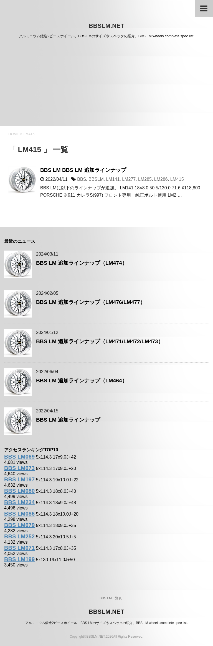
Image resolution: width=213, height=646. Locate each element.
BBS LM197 (19, 479)
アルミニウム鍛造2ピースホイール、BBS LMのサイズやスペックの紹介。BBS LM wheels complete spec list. (106, 623)
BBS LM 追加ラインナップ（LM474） (81, 263)
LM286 (161, 179)
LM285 (145, 179)
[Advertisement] (106, 84)
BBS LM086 (19, 514)
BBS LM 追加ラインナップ (68, 420)
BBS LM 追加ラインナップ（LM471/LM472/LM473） (99, 341)
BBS (81, 179)
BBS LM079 (19, 525)
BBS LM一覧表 (111, 598)
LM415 (177, 179)
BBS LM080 (19, 491)
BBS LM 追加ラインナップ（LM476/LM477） (90, 302)
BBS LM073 (19, 468)
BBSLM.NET (106, 25)
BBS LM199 (19, 559)
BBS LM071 (19, 548)
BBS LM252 (19, 536)
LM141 (113, 179)
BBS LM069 (19, 457)
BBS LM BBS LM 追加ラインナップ (83, 170)
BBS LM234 (19, 502)
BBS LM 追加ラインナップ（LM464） (81, 380)
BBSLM (95, 179)
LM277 (129, 179)
